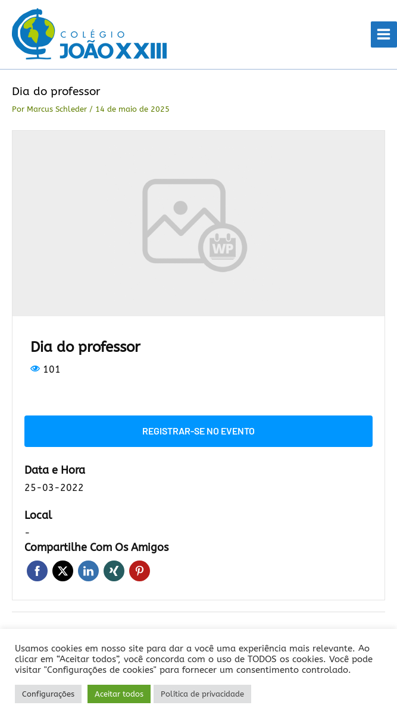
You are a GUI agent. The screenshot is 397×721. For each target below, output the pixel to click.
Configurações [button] (48, 693)
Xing (114, 571)
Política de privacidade (202, 693)
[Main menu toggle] (384, 34)
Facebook (37, 571)
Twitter (62, 571)
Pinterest (139, 571)
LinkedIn (88, 571)
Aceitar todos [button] (119, 693)
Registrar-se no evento (198, 430)
